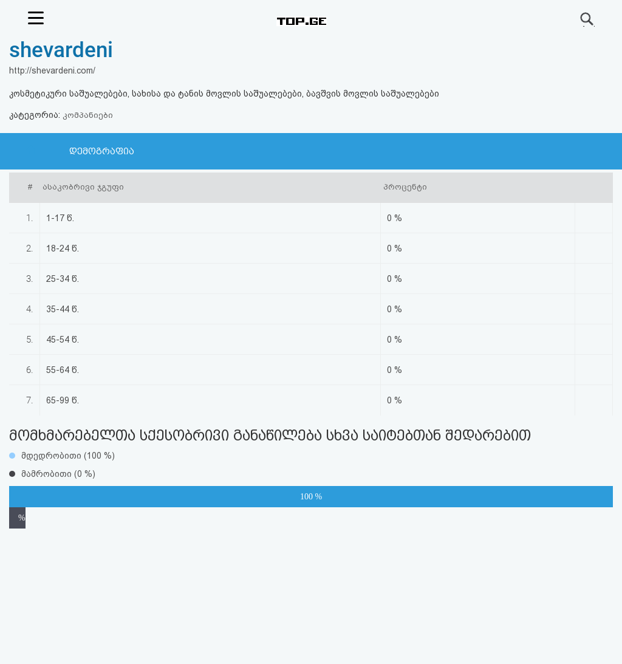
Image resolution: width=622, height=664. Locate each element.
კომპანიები (88, 115)
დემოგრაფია (101, 151)
